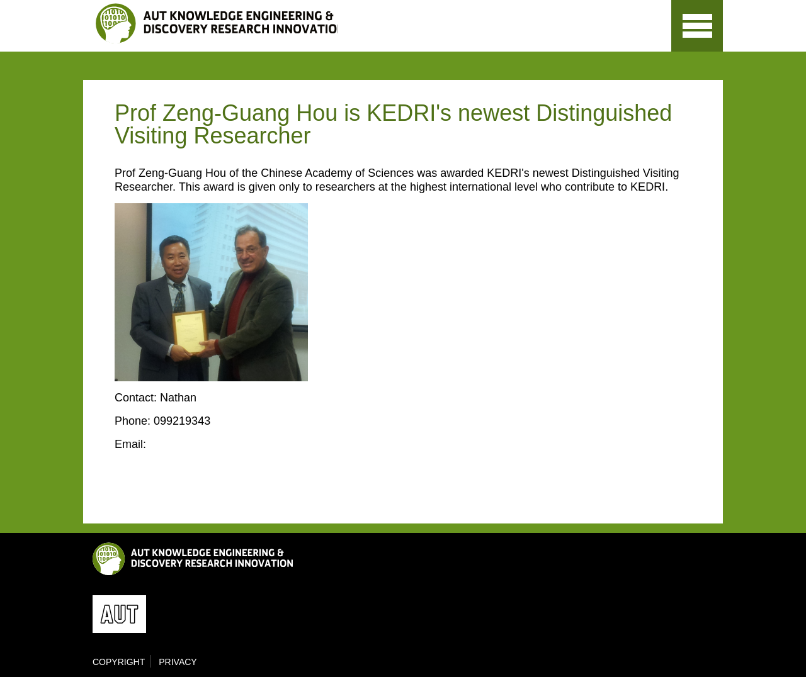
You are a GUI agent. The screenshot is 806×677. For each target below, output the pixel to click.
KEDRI (217, 23)
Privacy (177, 662)
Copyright (119, 662)
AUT (633, 38)
